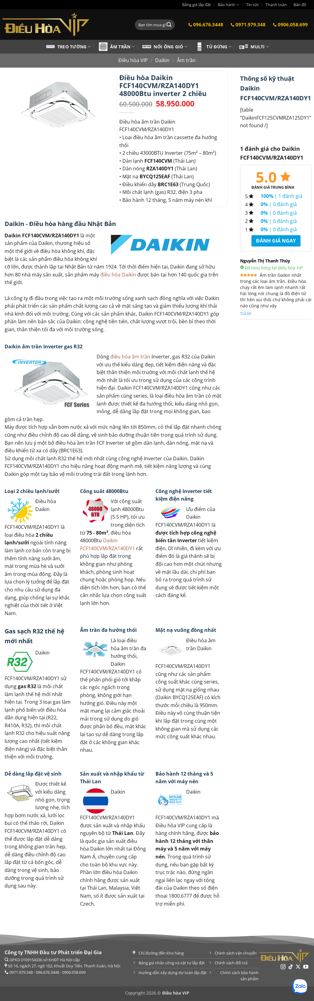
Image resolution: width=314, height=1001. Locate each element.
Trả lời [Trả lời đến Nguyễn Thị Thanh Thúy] (245, 313)
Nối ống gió (170, 47)
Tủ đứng (219, 47)
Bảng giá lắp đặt (196, 4)
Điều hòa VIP (133, 60)
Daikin (162, 60)
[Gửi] (169, 25)
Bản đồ (299, 4)
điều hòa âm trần (130, 356)
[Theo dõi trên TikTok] (290, 967)
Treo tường (74, 47)
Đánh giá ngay (276, 240)
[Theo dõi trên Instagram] (283, 967)
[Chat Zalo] (299, 986)
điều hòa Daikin (118, 274)
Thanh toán (276, 4)
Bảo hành (228, 5)
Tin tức (252, 4)
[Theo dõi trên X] (298, 967)
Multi (260, 47)
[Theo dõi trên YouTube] (305, 967)
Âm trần (122, 47)
